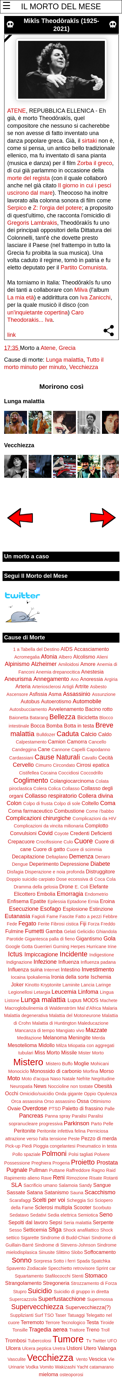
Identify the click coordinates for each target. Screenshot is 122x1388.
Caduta (68, 734)
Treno (92, 1329)
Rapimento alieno (22, 1178)
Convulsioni (23, 833)
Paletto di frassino (82, 1108)
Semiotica (88, 1215)
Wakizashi (65, 1366)
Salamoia (68, 1185)
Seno (105, 1214)
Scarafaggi (20, 1200)
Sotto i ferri (64, 1261)
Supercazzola (23, 1299)
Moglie (81, 1063)
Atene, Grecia (58, 348)
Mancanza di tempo (35, 1030)
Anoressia (91, 679)
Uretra (59, 1348)
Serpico (17, 208)
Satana (35, 1192)
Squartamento (29, 1276)
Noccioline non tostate (70, 1086)
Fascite (66, 916)
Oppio (90, 1093)
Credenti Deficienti (91, 833)
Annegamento (51, 679)
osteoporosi (71, 1374)
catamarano (102, 1366)
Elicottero (24, 894)
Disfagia (15, 871)
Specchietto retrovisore (71, 1268)
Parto (96, 1123)
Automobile (87, 701)
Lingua (106, 992)
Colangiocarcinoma (72, 781)
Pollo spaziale (26, 1154)
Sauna (77, 1192)
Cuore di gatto (49, 849)
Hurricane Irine (101, 946)
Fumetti (34, 931)
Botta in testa (79, 725)
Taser (60, 1315)
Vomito (47, 1366)
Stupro (19, 1291)
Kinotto (32, 984)
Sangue (102, 1185)
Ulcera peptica (36, 1348)
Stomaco (96, 1275)
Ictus (15, 954)
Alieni (102, 657)
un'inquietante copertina (37, 312)
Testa (92, 1322)
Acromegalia (27, 657)
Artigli (68, 686)
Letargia (42, 992)
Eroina (107, 901)
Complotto (96, 825)
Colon (14, 803)
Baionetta (18, 717)
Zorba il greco (94, 163)
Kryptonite (51, 984)
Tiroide (107, 1322)
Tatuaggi (76, 1315)
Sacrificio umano (40, 1185)
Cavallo (89, 757)
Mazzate (96, 1030)
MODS (90, 1000)
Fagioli (38, 916)
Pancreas (31, 1116)
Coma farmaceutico (30, 811)
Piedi (27, 1146)
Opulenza (107, 1093)
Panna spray (58, 1116)
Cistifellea (29, 772)
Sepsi (55, 1222)
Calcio (89, 734)
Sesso (15, 1230)
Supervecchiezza (37, 1307)
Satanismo (56, 1192)
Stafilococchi (58, 1276)
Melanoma (55, 1037)
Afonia (49, 656)
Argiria (111, 679)
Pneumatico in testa (97, 1146)
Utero (90, 1348)
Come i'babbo (100, 811)
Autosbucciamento (28, 709)
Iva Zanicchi (95, 297)
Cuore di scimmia (84, 849)
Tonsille (20, 1329)
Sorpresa (42, 1261)
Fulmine (14, 931)
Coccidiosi (68, 772)
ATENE (16, 111)
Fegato (27, 923)
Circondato (64, 765)
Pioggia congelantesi (54, 1146)
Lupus (75, 1000)
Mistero (28, 1062)
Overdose (34, 1108)
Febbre (110, 916)
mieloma (48, 1374)
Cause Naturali (57, 757)
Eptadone (77, 901)
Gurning (61, 946)
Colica (54, 788)
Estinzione (101, 909)
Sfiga (55, 1229)
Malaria (109, 1008)
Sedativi (38, 1215)
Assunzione (103, 694)
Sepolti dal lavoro (28, 1222)
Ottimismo (100, 1101)
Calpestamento (31, 741)
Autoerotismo (56, 701)
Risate (95, 1178)
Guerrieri (43, 946)
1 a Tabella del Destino (36, 649)
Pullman (38, 1170)
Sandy (85, 1185)
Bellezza (63, 717)
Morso (106, 1071)
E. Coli (81, 886)
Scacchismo (100, 1192)
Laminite (70, 984)
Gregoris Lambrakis (32, 223)
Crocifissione (49, 841)
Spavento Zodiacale (26, 1268)
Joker (17, 984)
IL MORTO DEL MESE (61, 6)
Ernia (93, 901)
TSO (49, 1315)
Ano (75, 679)
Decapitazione (28, 856)
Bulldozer (45, 734)
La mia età (20, 297)
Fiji (83, 923)
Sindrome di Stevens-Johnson (65, 1245)
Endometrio (96, 894)
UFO (112, 1340)
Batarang (39, 717)
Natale (69, 1078)
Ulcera (13, 1348)
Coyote (61, 833)
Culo (68, 841)
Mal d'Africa (89, 1008)
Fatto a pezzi (88, 916)
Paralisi (79, 1116)
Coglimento (30, 780)
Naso (55, 1078)
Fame (52, 916)
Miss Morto (47, 1052)
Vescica (97, 1359)
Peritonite (25, 1131)
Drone (66, 886)
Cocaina (48, 772)
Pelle (108, 1123)
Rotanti (110, 1178)
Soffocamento (100, 1252)
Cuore (83, 841)
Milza (61, 1045)
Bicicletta (87, 717)
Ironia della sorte (70, 977)
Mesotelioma (22, 1045)
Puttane (57, 1170)
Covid (45, 833)
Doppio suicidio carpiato (30, 879)
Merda (98, 1037)
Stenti (78, 1276)
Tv (88, 1340)
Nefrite (83, 1078)
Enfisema (18, 901)
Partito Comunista (83, 267)
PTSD (55, 1108)
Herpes (78, 946)
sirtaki (89, 141)
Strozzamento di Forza (94, 1283)
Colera (40, 788)
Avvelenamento (66, 709)
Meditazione (29, 1037)
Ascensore (17, 694)
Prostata (107, 1162)
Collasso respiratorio (51, 796)
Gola (110, 938)
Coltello (90, 803)
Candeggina (24, 749)
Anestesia (92, 672)
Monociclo (18, 1071)
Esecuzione (23, 909)
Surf (39, 1315)
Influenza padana (98, 962)
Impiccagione (41, 954)
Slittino (63, 1252)
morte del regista (28, 178)
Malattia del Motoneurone (74, 1015)
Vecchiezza (83, 367)
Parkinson (76, 1123)
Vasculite (17, 1359)
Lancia (87, 984)
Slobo (77, 1252)
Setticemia (35, 1230)
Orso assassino (59, 1101)
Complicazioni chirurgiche (38, 818)
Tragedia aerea (48, 1329)
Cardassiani (21, 757)
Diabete (100, 864)
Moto (13, 1078)
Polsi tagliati (81, 1154)
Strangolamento (23, 1283)
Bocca (37, 725)
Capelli (78, 749)
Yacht (82, 1366)
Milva (81, 290)
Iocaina (18, 977)
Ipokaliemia (38, 977)
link (11, 335)
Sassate (16, 1192)
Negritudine (103, 1078)
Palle (110, 1108)
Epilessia (57, 901)
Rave (46, 1178)
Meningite (79, 1037)
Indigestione (101, 954)
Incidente (74, 954)
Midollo (46, 1045)
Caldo (105, 734)
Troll (105, 1329)
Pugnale (16, 1170)
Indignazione (19, 962)
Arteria (22, 686)
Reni (59, 1177)
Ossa (83, 1101)
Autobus (30, 701)
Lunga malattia (65, 360)
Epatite (38, 901)
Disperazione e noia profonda (55, 871)
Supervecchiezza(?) (88, 1307)
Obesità (103, 1086)
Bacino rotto (98, 709)
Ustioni (74, 1348)
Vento (82, 1359)
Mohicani (100, 1063)
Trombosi (15, 1340)
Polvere (102, 1154)
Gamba (54, 931)
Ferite (44, 923)
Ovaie (14, 1108)
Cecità (105, 757)
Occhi (11, 1093)
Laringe (103, 984)
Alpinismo (17, 664)
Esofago (50, 909)
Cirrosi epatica (92, 765)
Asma (54, 694)
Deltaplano (57, 856)
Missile (69, 1052)
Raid (111, 1170)
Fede (12, 923)
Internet (51, 969)
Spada (83, 1261)
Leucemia (63, 992)
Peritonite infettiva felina (61, 1131)
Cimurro (43, 765)
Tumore (68, 1339)
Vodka (32, 1366)
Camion (57, 741)
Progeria (61, 1162)
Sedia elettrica (62, 1215)
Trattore (77, 1329)
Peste (74, 1138)
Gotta (27, 946)
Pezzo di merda (99, 1138)
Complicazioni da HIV (94, 818)
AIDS (67, 649)
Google (12, 946)
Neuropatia (21, 1086)
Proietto (82, 1162)
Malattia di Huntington (54, 1023)
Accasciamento (91, 649)
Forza (93, 923)
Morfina (90, 1071)
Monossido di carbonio (56, 1071)
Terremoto (32, 1322)
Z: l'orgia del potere (57, 208)
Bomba (54, 725)
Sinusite (46, 1252)
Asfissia (38, 694)
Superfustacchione (61, 1299)
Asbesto (98, 686)
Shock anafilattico (81, 1230)
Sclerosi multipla (53, 1207)
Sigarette (30, 1237)
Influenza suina (25, 969)
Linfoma (88, 992)
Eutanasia (17, 916)
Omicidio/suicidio (37, 1093)
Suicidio (40, 1291)
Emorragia (70, 894)
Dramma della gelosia (36, 886)
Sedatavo (19, 1215)
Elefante (98, 886)
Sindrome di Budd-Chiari (65, 1237)
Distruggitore (100, 871)
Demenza (81, 856)
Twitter (99, 1340)
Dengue (20, 864)
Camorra (77, 741)
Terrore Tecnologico (65, 1322)
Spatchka (100, 1261)
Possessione (17, 1162)
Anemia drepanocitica (58, 672)
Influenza (68, 962)
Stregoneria (56, 1283)
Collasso (70, 788)
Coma (107, 803)
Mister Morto (91, 1052)
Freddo (108, 923)
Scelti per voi (48, 1200)
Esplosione (75, 909)
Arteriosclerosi (46, 686)
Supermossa (100, 1299)
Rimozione (77, 1178)
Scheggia (76, 1200)
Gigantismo (89, 938)
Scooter (83, 1207)
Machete (108, 1000)
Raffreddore (78, 1170)
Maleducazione (93, 1023)
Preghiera (41, 1162)
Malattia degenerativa (26, 1015)
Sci (90, 1200)
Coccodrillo (91, 772)
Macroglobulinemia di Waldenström (40, 1008)
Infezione (45, 962)
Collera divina (95, 796)
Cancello (97, 741)
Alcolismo (84, 657)
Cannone (60, 749)
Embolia (46, 894)
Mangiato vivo (70, 1030)
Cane (44, 749)
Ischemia (101, 977)
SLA (16, 1185)
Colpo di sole (67, 803)
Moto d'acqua (35, 1078)
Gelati (70, 931)
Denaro (102, 856)
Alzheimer (44, 664)
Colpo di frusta (38, 803)
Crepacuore (21, 841)
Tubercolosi (39, 1340)
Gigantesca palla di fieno (50, 938)
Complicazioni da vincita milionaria (49, 825)
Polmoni (54, 1154)
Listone (12, 1000)
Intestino (70, 969)
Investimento (98, 969)
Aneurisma (18, 679)
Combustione (69, 811)
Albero (65, 657)
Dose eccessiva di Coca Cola (86, 879)
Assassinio (76, 694)
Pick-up (12, 1146)
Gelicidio (86, 931)
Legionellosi (20, 992)
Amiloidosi (68, 664)
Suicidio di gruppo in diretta (81, 1291)
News (40, 1086)
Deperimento (44, 864)
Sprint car (106, 1268)
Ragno (98, 1170)
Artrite (82, 686)
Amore (88, 664)
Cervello (23, 765)
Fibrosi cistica (64, 923)
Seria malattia (78, 1222)
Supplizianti (22, 1315)
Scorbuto (102, 1207)
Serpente (103, 1222)
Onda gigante (69, 1093)
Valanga (107, 1348)
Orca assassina (27, 1101)
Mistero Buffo (59, 1063)
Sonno (21, 1260)
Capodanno (98, 749)
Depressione (74, 864)
